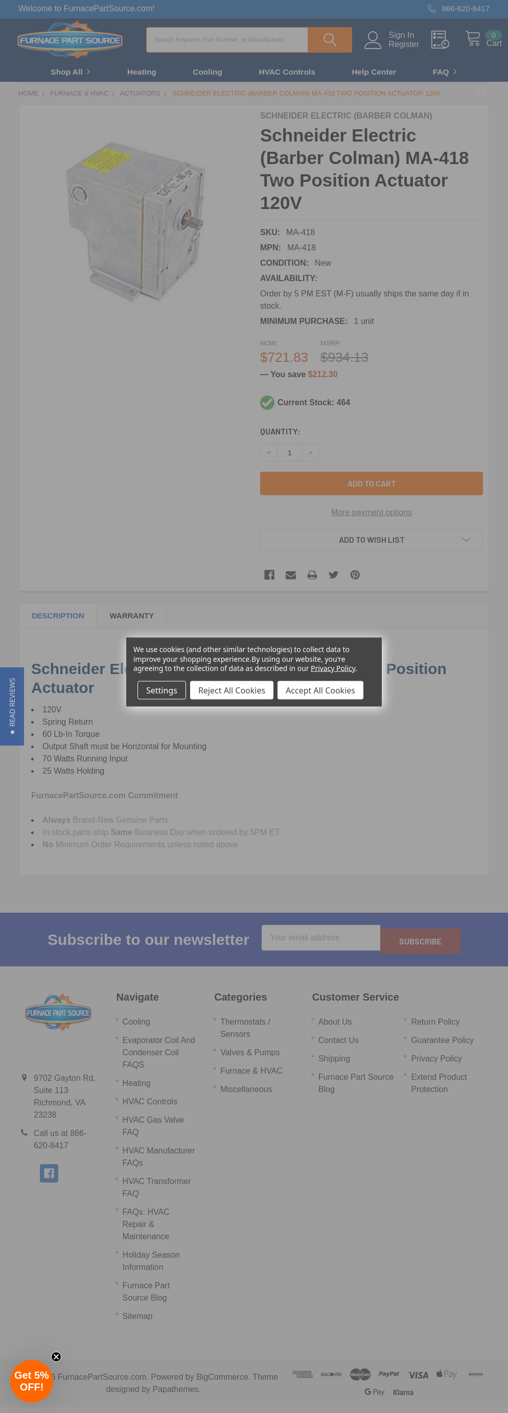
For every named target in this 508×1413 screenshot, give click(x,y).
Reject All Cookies (231, 690)
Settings (161, 690)
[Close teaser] (56, 1357)
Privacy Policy (333, 668)
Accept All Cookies (320, 690)
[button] (12, 706)
